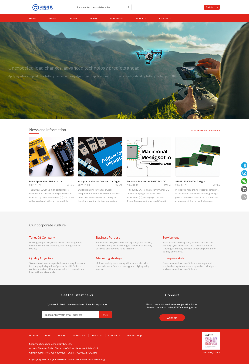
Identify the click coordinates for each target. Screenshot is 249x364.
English (211, 7)
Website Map (134, 335)
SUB (105, 314)
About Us (141, 18)
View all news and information (205, 130)
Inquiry (94, 18)
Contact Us (165, 18)
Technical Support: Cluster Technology (86, 359)
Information (116, 18)
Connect (172, 317)
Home (32, 18)
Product (53, 18)
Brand (73, 18)
